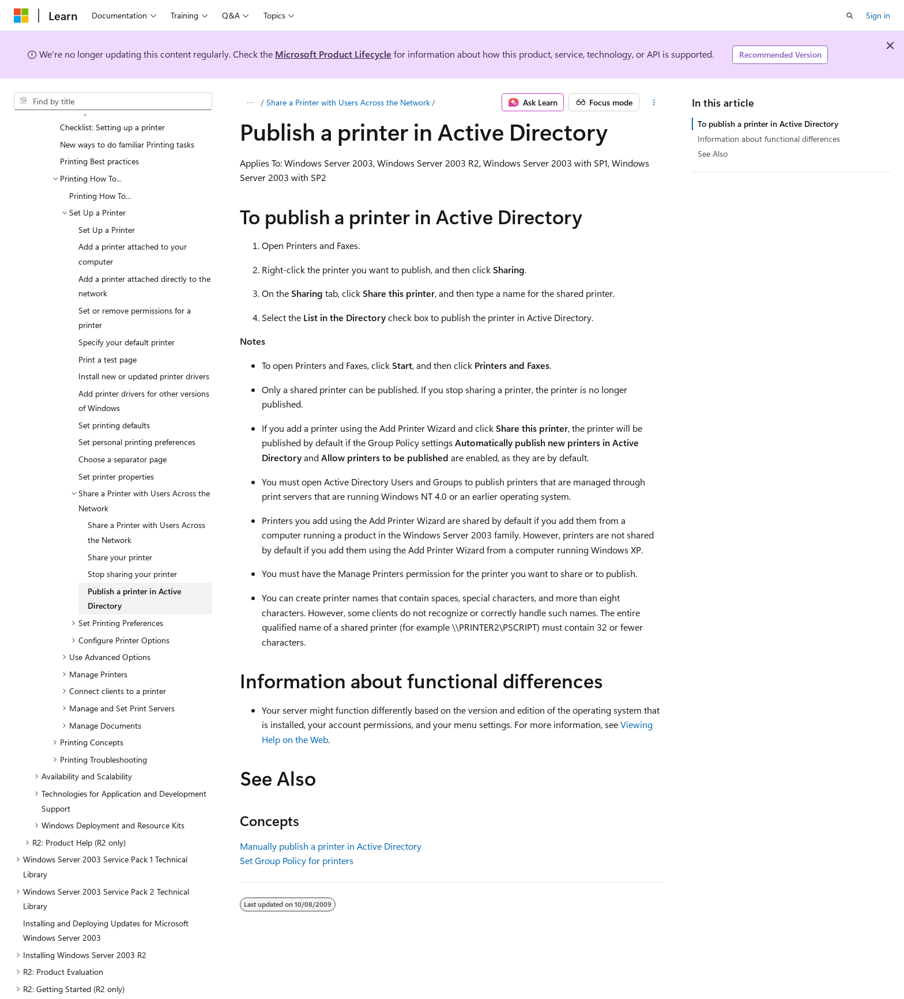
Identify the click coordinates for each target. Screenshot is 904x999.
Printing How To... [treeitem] (100, 168)
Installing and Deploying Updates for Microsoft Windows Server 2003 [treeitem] (106, 903)
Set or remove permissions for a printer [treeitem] (134, 290)
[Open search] (849, 15)
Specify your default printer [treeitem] (126, 314)
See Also (713, 153)
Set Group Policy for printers (296, 860)
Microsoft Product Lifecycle (333, 54)
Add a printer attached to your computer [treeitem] (132, 226)
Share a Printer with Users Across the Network (348, 102)
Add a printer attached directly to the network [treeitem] (144, 259)
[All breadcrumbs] (250, 102)
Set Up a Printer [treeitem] (106, 202)
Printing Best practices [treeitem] (99, 133)
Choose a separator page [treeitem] (122, 431)
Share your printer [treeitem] (120, 529)
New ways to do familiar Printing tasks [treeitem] (127, 116)
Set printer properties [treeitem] (116, 448)
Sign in (878, 15)
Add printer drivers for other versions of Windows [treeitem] (143, 373)
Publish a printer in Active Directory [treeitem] (134, 571)
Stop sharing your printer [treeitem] (132, 546)
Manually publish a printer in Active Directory (330, 846)
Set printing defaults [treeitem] (114, 397)
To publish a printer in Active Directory (768, 123)
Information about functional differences (769, 138)
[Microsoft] (21, 15)
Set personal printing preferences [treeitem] (136, 414)
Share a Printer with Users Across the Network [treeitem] (146, 505)
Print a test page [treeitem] (107, 331)
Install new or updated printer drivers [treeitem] (143, 348)
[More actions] (654, 102)
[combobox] (113, 101)
